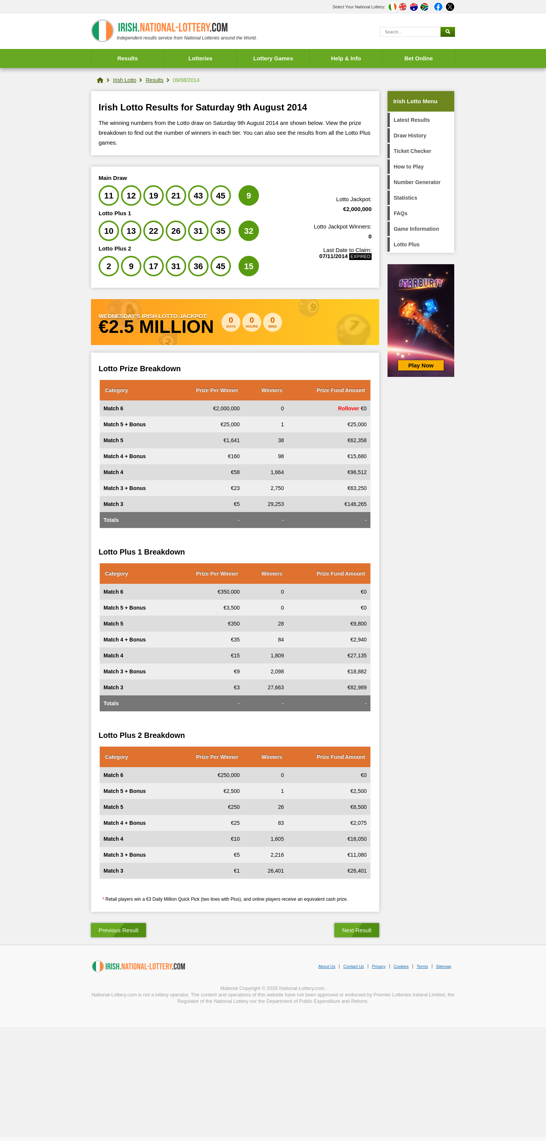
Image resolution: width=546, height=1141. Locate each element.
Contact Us (353, 966)
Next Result (357, 930)
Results (127, 58)
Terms (422, 966)
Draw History (410, 135)
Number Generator (417, 182)
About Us (326, 966)
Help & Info (346, 58)
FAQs (401, 213)
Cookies (401, 966)
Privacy (379, 966)
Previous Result (118, 930)
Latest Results (412, 120)
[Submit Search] (448, 32)
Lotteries (200, 58)
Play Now (421, 365)
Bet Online (418, 58)
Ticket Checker (412, 151)
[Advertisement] (273, 1084)
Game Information (416, 229)
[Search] (410, 32)
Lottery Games (273, 58)
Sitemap (443, 966)
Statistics (405, 198)
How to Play (409, 167)
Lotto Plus (406, 244)
